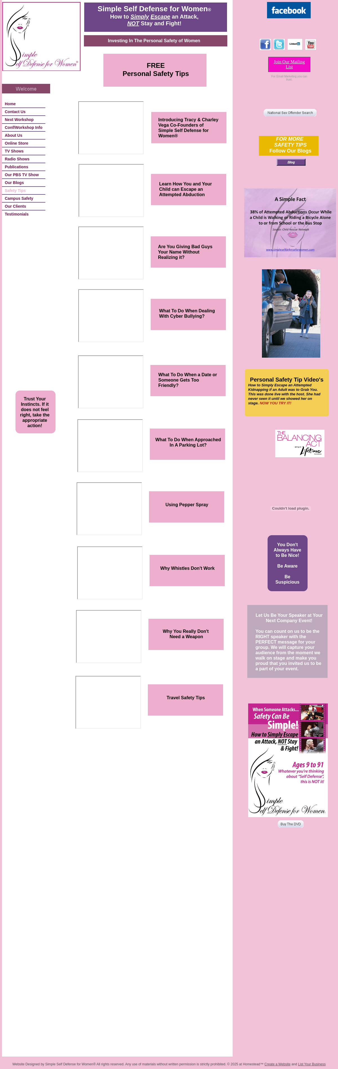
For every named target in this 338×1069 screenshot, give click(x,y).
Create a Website (277, 1064)
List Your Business (312, 1064)
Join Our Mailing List (289, 64)
